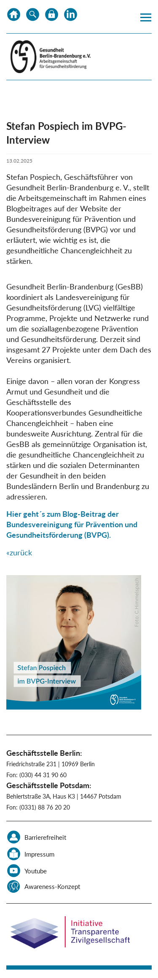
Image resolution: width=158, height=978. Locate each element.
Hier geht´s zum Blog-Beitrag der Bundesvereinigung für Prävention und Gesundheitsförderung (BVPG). (71, 524)
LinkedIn (70, 16)
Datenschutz (51, 16)
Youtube (35, 871)
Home (13, 16)
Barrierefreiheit (45, 837)
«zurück (19, 552)
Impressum (39, 854)
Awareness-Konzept (52, 886)
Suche (32, 16)
